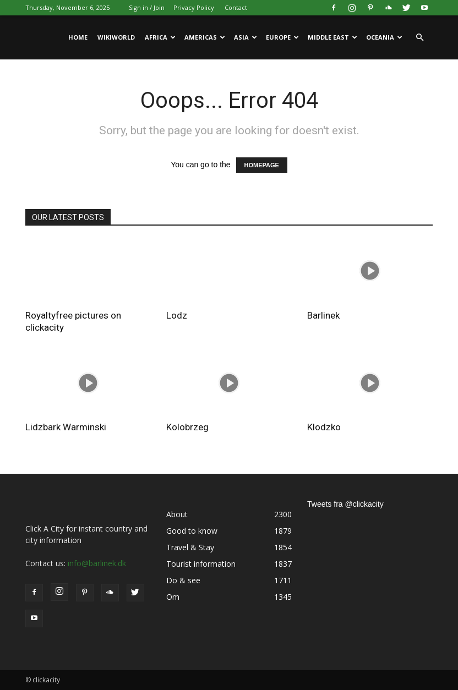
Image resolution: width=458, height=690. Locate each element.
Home (78, 37)
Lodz (176, 315)
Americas (204, 37)
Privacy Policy (193, 7)
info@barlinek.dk (97, 563)
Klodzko (324, 426)
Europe (282, 37)
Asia (245, 37)
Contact (236, 7)
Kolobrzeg (187, 426)
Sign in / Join (147, 7)
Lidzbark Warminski (65, 426)
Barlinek (323, 315)
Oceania (384, 37)
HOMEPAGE (261, 165)
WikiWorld (116, 37)
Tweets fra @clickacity (345, 504)
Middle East (332, 37)
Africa (160, 37)
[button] (419, 37)
